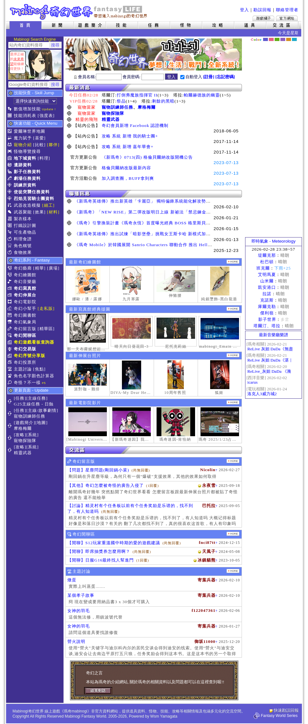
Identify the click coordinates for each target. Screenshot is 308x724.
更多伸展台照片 (233, 355)
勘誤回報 (262, 9)
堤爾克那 (267, 255)
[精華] (39, 268)
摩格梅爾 (147, 107)
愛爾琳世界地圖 (29, 131)
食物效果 (23, 252)
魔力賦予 (23, 138)
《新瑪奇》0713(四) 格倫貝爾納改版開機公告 (147, 157)
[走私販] (46, 308)
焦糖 (288, 39)
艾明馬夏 (267, 274)
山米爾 (267, 281)
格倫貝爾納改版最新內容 (126, 167)
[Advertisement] (273, 139)
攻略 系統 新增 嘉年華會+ (128, 146)
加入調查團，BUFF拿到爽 (128, 178)
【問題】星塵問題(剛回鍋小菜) (98, 470)
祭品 (121, 101)
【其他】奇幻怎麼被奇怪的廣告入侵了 (105, 485)
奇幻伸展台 (25, 295)
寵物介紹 (23, 144)
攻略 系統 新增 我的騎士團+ (130, 136)
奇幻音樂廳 (25, 281)
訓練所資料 (25, 185)
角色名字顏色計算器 (34, 375)
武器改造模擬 (27, 205)
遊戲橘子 (263, 18)
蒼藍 (294, 39)
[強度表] (46, 115)
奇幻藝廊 (23, 268)
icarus (252, 382)
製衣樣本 (23, 218)
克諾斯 (267, 300)
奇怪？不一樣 (27, 382)
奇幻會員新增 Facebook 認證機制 (135, 125)
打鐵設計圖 (25, 225)
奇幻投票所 (25, 362)
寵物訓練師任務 (117, 107)
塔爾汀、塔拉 (266, 325)
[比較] (39, 144)
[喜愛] (39, 138)
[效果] (39, 212)
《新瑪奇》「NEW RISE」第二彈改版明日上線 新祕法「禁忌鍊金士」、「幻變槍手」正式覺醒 (169, 212)
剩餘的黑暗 (163, 101)
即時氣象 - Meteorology (273, 241)
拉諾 (266, 293)
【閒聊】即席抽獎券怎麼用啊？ (98, 551)
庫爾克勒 (267, 306)
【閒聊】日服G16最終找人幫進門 (100, 560)
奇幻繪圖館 (25, 274)
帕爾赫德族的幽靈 (202, 95)
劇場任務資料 (27, 178)
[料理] (44, 158)
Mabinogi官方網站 (287, 18)
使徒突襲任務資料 (32, 191)
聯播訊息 (153, 194)
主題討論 (23, 369)
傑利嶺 (267, 313)
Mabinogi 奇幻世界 (79, 12)
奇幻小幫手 (25, 308)
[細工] (48, 205)
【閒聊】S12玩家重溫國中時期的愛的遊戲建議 (113, 542)
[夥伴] (53, 144)
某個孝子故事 (80, 595)
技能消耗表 (25, 115)
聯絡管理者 (287, 9)
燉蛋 (71, 580)
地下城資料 (25, 158)
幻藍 (265, 39)
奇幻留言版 (25, 328)
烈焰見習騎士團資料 (34, 198)
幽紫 (282, 39)
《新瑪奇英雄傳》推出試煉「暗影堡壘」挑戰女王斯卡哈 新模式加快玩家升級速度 (155, 233)
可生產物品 (25, 232)
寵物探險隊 (113, 113)
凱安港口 (267, 287)
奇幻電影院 (25, 301)
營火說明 (76, 641)
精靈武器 (111, 119)
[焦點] (39, 369)
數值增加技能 (27, 108)
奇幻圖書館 (25, 315)
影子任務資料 (27, 171)
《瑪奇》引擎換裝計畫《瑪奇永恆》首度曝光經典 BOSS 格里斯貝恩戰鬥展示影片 (155, 223)
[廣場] (53, 268)
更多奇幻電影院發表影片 (233, 402)
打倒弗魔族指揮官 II (137, 95)
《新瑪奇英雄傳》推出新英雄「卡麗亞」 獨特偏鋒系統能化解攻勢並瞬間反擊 (151, 201)
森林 (277, 39)
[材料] (53, 212)
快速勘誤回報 (286, 710)
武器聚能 (23, 212)
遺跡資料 (23, 164)
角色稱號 (23, 245)
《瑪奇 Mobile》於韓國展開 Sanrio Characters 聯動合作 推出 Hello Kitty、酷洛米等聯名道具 (168, 244)
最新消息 (153, 88)
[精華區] (46, 328)
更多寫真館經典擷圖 (233, 309)
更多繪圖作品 (233, 262)
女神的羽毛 (78, 610)
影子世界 (267, 319)
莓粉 (271, 39)
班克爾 (263, 268)
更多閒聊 (233, 534)
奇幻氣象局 (25, 322)
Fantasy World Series (279, 715)
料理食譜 (23, 239)
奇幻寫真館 (25, 288)
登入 (244, 9)
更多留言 (233, 461)
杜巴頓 (267, 261)
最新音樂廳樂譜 (273, 334)
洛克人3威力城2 (262, 393)
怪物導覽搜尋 (27, 151)
